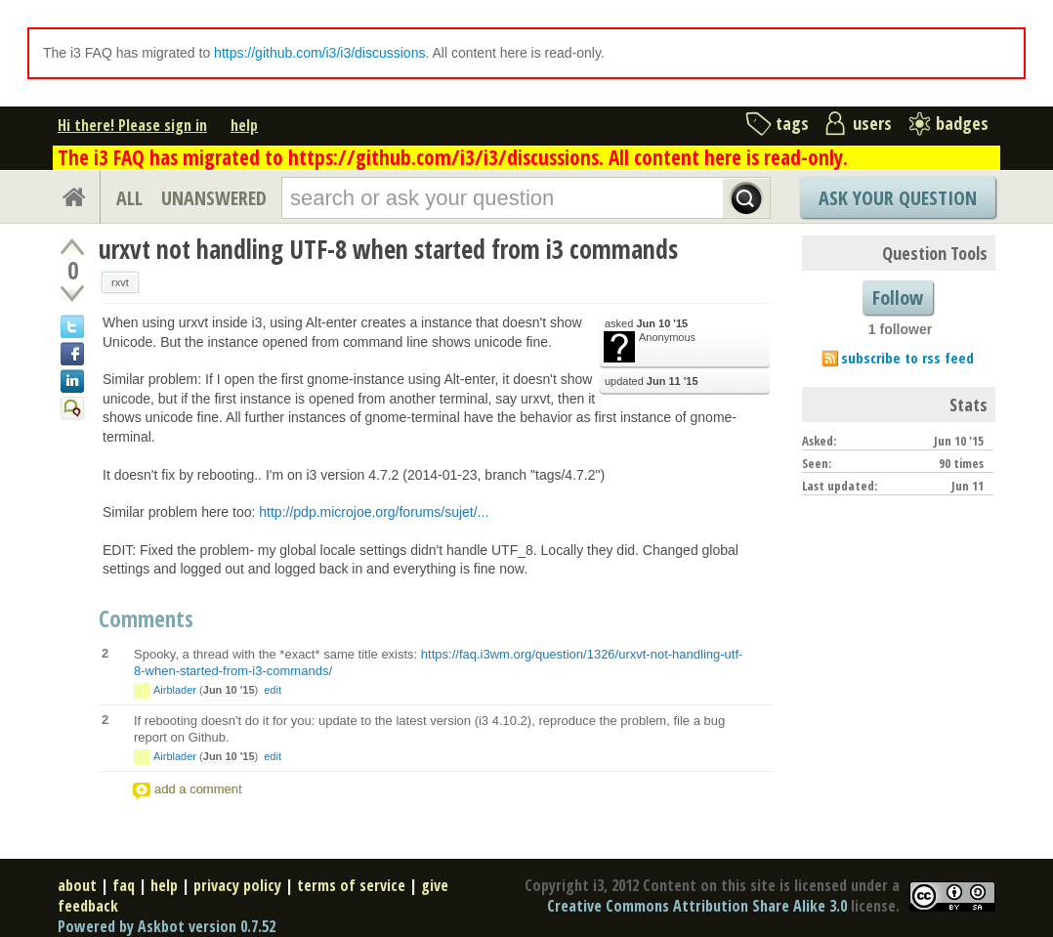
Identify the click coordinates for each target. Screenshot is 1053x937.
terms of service (351, 885)
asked (646, 324)
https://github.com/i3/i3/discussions (319, 53)
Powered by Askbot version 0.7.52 (166, 926)
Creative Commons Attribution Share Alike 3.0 (697, 905)
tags (792, 123)
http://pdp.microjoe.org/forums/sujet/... (373, 512)
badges (962, 123)
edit (272, 690)
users (872, 123)
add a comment (198, 789)
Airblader (174, 690)
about (77, 885)
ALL (129, 198)
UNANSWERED (214, 198)
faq (123, 885)
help (244, 125)
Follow (897, 297)
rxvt (120, 282)
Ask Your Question (898, 198)
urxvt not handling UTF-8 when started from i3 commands (388, 249)
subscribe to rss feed (907, 357)
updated (651, 381)
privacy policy (237, 885)
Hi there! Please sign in (132, 125)
